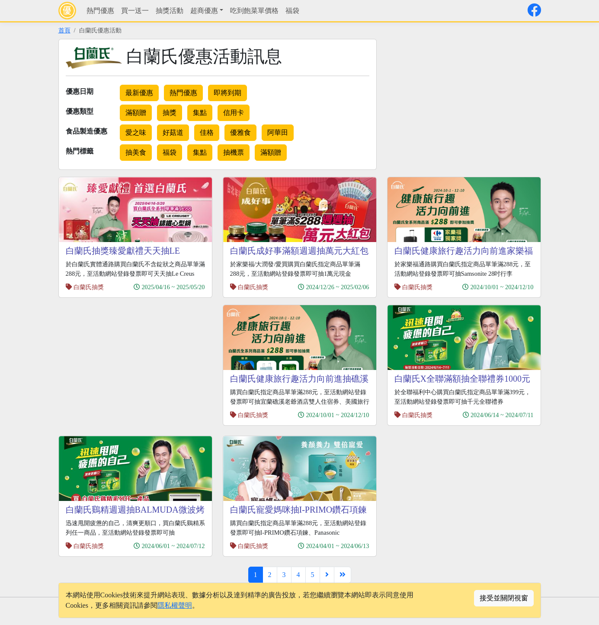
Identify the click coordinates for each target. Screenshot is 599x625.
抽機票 (233, 152)
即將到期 (227, 92)
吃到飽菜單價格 (254, 10)
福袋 (292, 10)
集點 (200, 112)
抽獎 (169, 112)
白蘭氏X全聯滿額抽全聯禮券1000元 (462, 378)
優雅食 (240, 132)
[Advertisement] (459, 99)
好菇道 (173, 132)
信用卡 (233, 112)
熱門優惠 (100, 10)
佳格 (207, 132)
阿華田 (277, 132)
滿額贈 (135, 112)
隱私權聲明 (174, 605)
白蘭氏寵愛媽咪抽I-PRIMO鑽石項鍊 (298, 509)
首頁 (64, 30)
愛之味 (135, 132)
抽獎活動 (169, 10)
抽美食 (135, 152)
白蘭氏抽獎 (89, 287)
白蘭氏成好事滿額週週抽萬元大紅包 (299, 250)
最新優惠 (139, 92)
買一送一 (135, 10)
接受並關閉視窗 (504, 598)
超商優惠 (204, 10)
